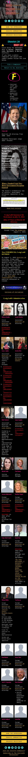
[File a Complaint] (14, 64)
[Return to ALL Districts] (14, 68)
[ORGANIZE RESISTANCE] (14, 35)
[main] (14, 42)
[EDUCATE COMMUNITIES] (14, 31)
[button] (2, 2)
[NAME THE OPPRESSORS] (14, 27)
